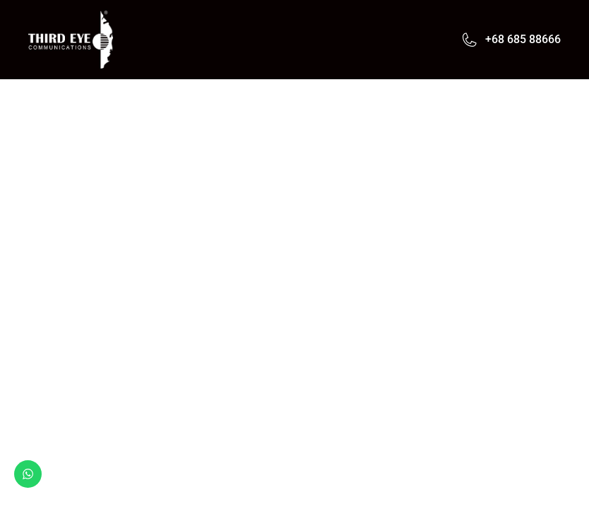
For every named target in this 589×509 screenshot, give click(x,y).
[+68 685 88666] (470, 40)
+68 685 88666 (523, 39)
